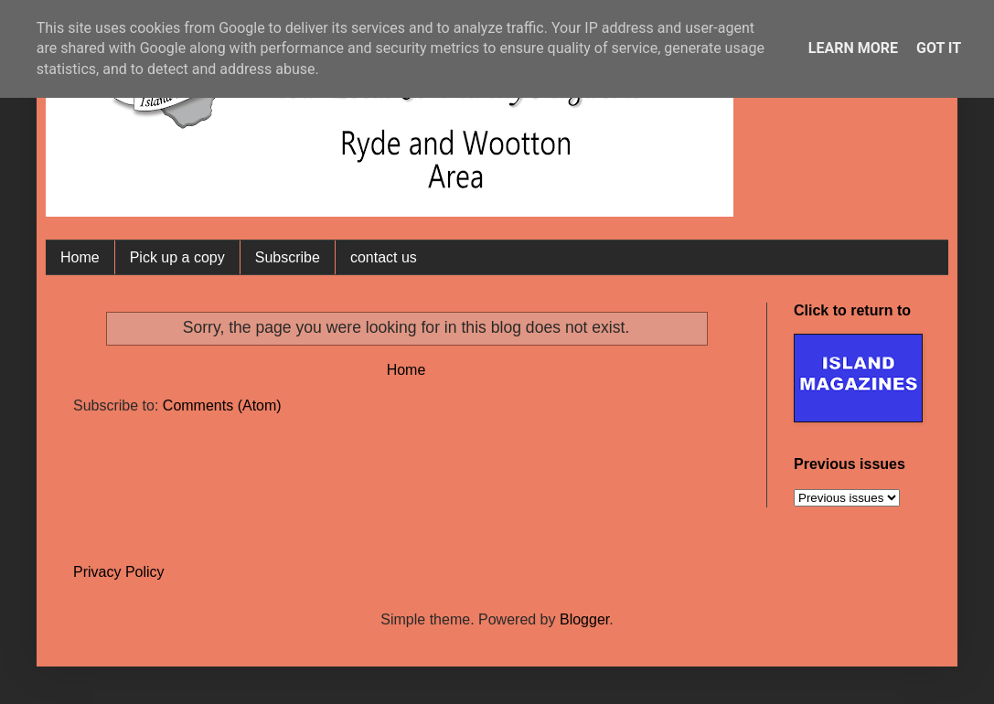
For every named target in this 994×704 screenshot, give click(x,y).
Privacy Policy (119, 572)
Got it (938, 48)
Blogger (584, 619)
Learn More (853, 48)
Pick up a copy (177, 257)
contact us (383, 257)
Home (80, 257)
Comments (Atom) (222, 405)
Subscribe (287, 257)
